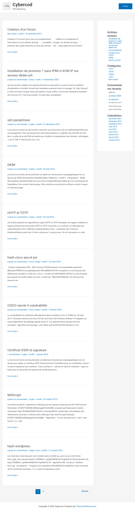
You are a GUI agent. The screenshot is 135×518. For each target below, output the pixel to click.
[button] (125, 6)
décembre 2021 (113, 124)
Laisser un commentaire (18, 79)
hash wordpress (19, 446)
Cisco (33, 262)
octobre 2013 (114, 151)
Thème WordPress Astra (86, 506)
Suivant (85, 491)
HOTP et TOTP (18, 213)
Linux (39, 450)
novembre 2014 (113, 133)
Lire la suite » (13, 52)
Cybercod (22, 4)
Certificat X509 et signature (28, 350)
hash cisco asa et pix (23, 257)
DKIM (11, 165)
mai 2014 (113, 140)
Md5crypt (14, 395)
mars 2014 (113, 143)
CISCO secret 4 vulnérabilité (28, 305)
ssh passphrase (19, 120)
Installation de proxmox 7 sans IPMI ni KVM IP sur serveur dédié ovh (115, 44)
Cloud (33, 79)
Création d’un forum (22, 29)
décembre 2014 (113, 129)
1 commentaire (14, 354)
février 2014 (114, 145)
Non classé (12, 34)
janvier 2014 (114, 148)
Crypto (33, 124)
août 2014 (113, 137)
